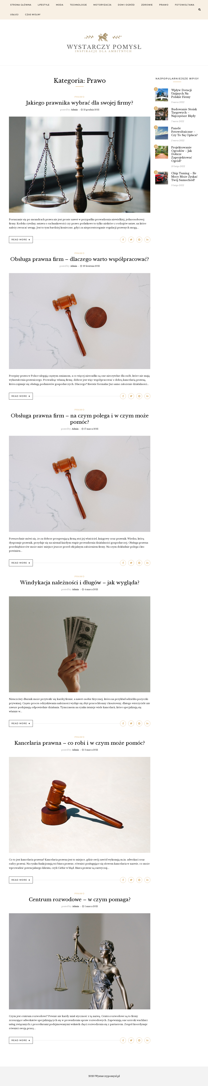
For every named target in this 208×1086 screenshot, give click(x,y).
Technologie (78, 5)
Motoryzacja (102, 5)
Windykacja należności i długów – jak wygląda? (79, 583)
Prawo (164, 5)
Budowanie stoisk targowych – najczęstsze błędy (184, 113)
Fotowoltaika (184, 5)
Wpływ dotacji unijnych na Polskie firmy (181, 93)
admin (74, 109)
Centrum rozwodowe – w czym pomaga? (80, 900)
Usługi (14, 14)
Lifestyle (44, 5)
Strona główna (20, 5)
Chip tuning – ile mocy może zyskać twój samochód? (184, 177)
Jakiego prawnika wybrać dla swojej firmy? (79, 103)
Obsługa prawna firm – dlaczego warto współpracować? (79, 259)
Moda (59, 5)
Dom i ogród (126, 5)
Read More (19, 239)
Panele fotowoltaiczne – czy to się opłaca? (184, 132)
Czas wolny (32, 14)
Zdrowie (147, 5)
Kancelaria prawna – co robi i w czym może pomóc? (79, 743)
